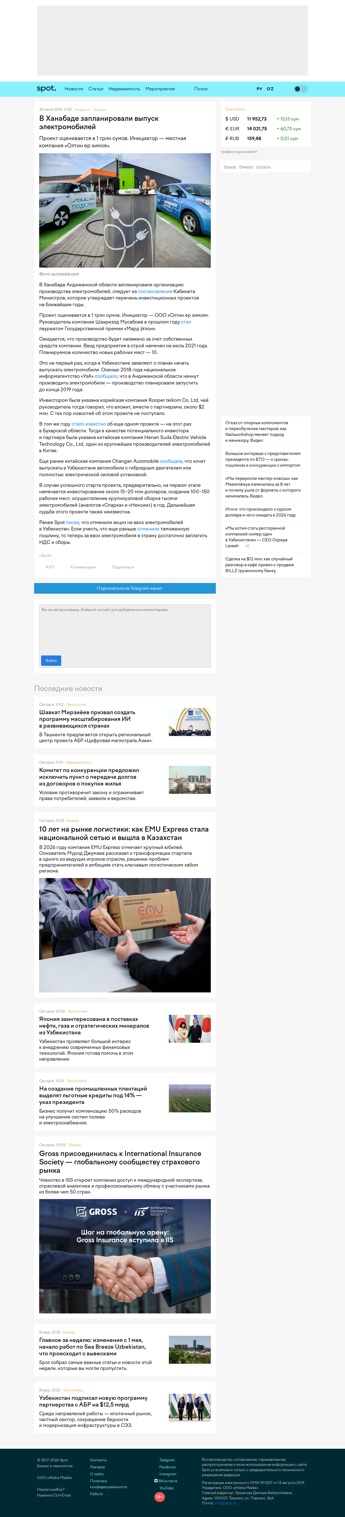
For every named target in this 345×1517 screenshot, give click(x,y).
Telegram (164, 1460)
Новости (74, 88)
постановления (155, 291)
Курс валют (235, 109)
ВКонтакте (165, 1481)
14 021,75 (257, 128)
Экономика (77, 1011)
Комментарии (80, 567)
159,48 (254, 138)
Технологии (76, 704)
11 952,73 (257, 119)
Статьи (95, 88)
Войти (51, 660)
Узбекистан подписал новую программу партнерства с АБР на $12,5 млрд (93, 1401)
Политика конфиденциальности (108, 1484)
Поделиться (119, 567)
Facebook (165, 1467)
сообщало (106, 376)
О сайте (96, 1474)
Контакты (263, 167)
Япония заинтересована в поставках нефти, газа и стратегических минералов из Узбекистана (94, 1026)
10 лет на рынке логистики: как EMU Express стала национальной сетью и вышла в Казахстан (124, 833)
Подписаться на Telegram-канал (125, 588)
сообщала (171, 461)
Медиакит (246, 167)
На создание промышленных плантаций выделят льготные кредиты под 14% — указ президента (93, 1095)
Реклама (230, 167)
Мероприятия (160, 88)
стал (186, 322)
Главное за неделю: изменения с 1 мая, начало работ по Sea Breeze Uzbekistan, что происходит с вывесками (92, 1347)
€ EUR (232, 128)
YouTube (163, 1488)
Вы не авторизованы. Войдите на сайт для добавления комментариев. (125, 628)
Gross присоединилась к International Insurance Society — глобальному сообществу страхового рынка (120, 1161)
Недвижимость (124, 88)
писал (72, 522)
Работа (96, 1494)
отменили (148, 529)
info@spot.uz (225, 1503)
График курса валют (241, 151)
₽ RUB (232, 138)
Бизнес (73, 820)
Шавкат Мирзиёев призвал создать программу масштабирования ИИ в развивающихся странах (87, 719)
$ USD (232, 119)
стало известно (89, 424)
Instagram (165, 1474)
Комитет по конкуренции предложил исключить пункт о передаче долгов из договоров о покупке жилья (89, 777)
